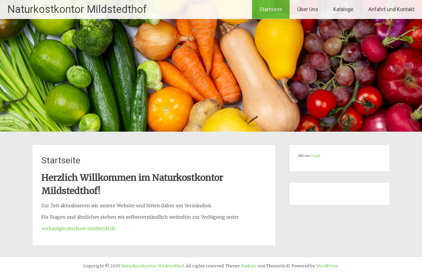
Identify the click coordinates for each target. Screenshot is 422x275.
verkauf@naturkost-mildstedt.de (78, 228)
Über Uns (307, 9)
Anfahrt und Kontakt (391, 9)
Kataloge (343, 9)
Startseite (270, 9)
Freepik (315, 156)
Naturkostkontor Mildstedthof (77, 9)
